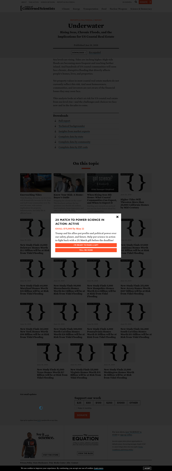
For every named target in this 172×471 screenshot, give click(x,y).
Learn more (98, 468)
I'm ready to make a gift (86, 245)
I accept (147, 468)
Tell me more (86, 250)
